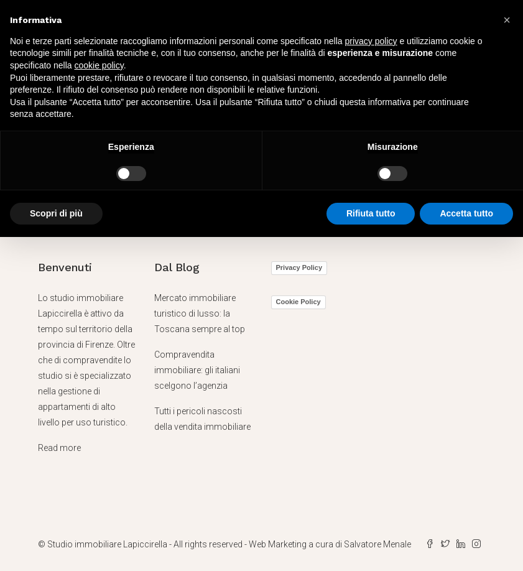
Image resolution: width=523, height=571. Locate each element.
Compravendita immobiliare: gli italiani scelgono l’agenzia (197, 370)
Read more (59, 448)
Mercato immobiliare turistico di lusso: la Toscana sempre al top (199, 313)
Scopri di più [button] (56, 213)
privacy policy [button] (371, 41)
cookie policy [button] (99, 65)
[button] (507, 20)
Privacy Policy (299, 267)
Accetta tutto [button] (466, 213)
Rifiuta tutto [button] (371, 213)
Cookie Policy (298, 301)
